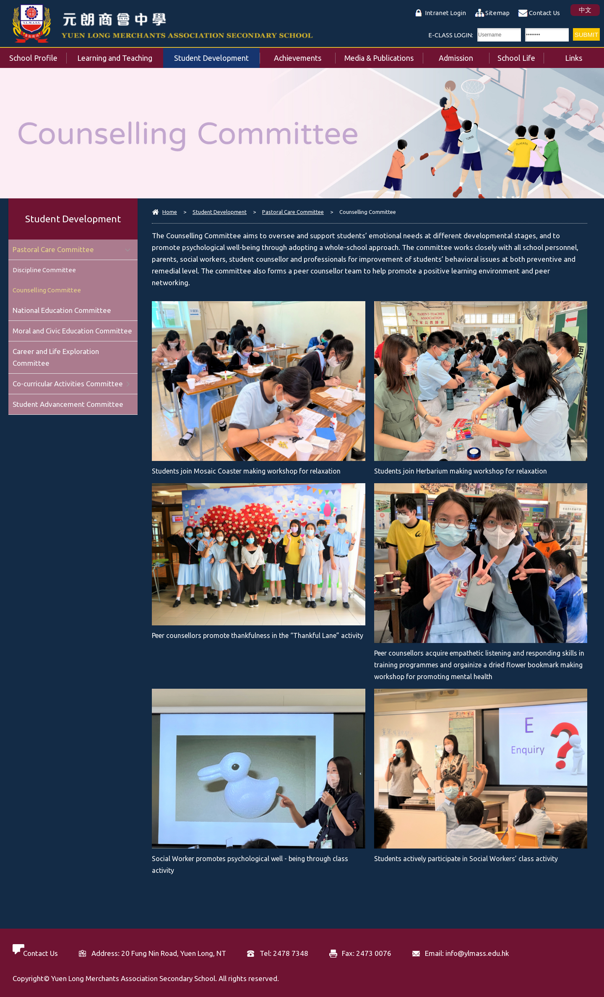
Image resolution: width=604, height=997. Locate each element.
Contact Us (544, 12)
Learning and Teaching (120, 55)
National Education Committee (62, 310)
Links (584, 55)
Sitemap (497, 12)
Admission (464, 55)
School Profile (38, 55)
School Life (520, 55)
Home (169, 212)
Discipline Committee (44, 269)
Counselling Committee (47, 290)
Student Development (217, 55)
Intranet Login (445, 12)
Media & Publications (383, 55)
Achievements (305, 55)
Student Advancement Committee (68, 404)
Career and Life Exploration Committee (56, 357)
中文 (585, 9)
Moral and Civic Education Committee (72, 331)
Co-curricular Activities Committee (68, 384)
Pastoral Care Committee (293, 212)
